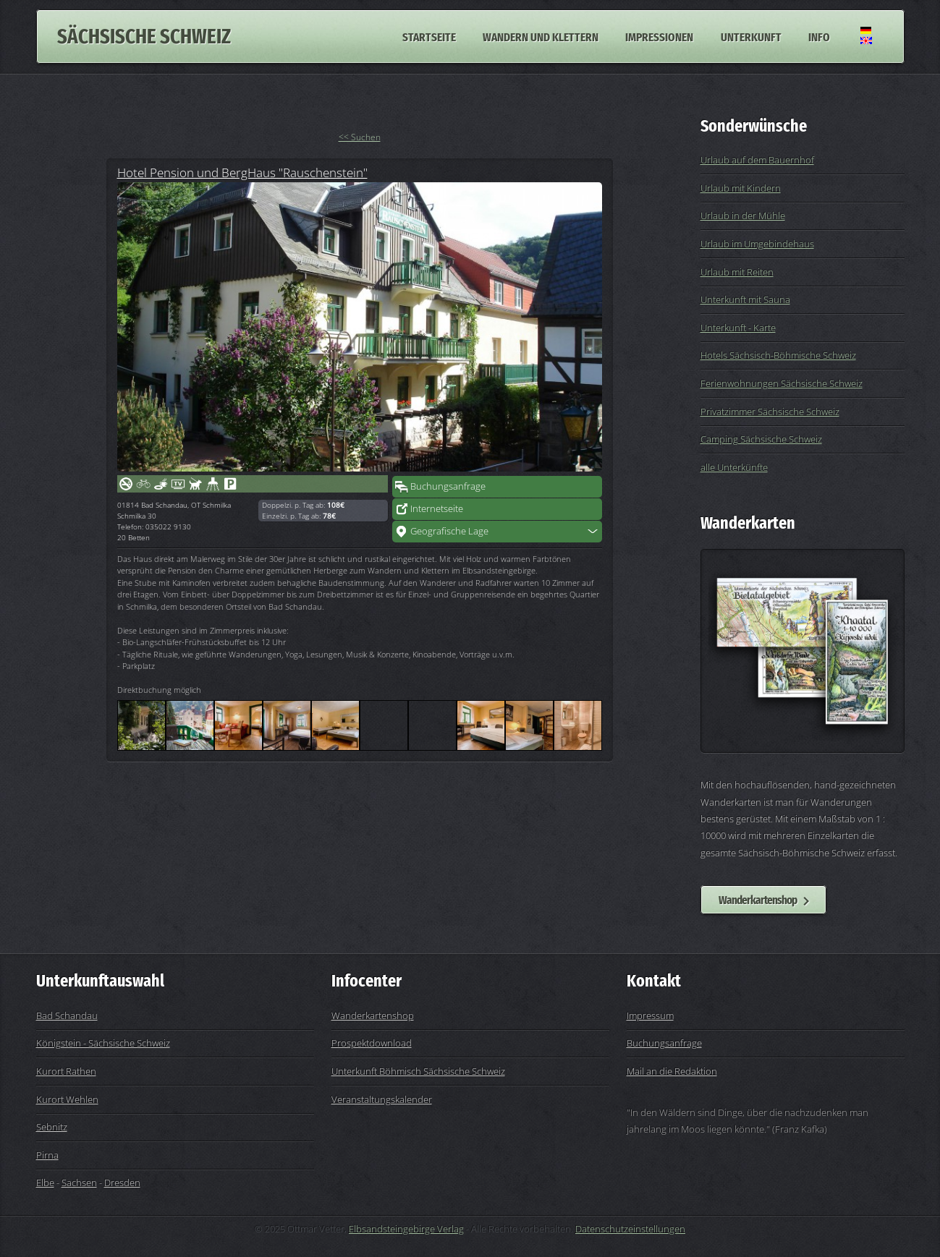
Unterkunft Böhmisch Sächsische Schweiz (418, 1071)
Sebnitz (51, 1126)
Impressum (650, 1015)
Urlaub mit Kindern (740, 188)
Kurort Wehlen (67, 1099)
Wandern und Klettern (540, 36)
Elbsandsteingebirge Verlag (406, 1228)
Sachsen (79, 1182)
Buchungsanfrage (448, 486)
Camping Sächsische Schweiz (761, 439)
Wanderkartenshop (758, 899)
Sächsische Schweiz (144, 36)
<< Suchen (360, 137)
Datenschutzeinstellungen (630, 1228)
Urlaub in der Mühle (742, 215)
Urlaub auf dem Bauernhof (757, 159)
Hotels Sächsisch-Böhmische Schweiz (778, 355)
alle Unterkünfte (734, 467)
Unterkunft (751, 36)
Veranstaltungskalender (381, 1099)
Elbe (45, 1182)
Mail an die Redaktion (672, 1071)
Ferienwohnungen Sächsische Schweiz (781, 383)
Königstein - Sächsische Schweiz (103, 1042)
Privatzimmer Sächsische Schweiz (769, 411)
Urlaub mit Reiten (737, 271)
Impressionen (659, 36)
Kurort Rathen (66, 1071)
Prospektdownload (371, 1042)
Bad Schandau (67, 1015)
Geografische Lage (449, 530)
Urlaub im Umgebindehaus (757, 243)
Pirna (47, 1155)
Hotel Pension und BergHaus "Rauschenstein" (242, 172)
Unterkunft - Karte (738, 327)
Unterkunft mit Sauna (745, 299)
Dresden (122, 1182)
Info (819, 36)
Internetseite (436, 508)
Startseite (429, 36)
